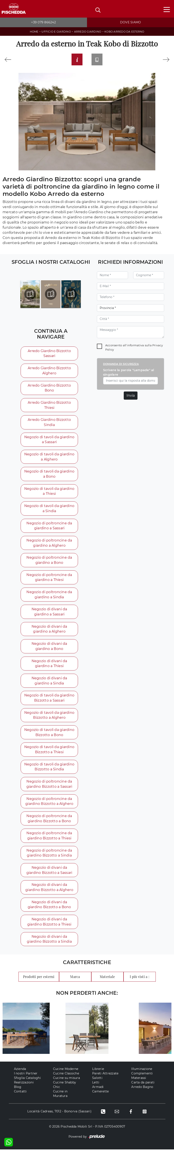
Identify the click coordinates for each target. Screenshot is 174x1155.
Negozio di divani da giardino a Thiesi (49, 666)
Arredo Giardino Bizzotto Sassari (49, 354)
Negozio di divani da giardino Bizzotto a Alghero (49, 892)
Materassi (138, 1083)
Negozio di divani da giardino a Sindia (49, 684)
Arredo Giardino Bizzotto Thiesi (49, 406)
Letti (95, 1088)
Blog (17, 1092)
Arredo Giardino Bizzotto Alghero (49, 371)
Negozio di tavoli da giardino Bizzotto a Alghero (49, 718)
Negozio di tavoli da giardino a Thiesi (49, 493)
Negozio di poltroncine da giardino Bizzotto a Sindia (49, 857)
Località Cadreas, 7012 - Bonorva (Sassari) (59, 1117)
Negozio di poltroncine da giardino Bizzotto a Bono (49, 823)
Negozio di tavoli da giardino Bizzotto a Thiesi (49, 753)
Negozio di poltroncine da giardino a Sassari (49, 527)
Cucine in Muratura (60, 1099)
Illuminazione (141, 1074)
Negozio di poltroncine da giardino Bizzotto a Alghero (49, 805)
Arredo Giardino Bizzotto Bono (49, 389)
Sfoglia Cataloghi (27, 1083)
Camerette (100, 1097)
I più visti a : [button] (139, 982)
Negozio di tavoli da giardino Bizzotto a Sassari (49, 701)
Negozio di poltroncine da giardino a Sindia (49, 597)
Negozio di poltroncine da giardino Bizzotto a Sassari (49, 788)
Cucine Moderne (65, 1074)
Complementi (142, 1079)
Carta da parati (142, 1088)
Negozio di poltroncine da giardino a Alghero (49, 545)
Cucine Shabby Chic (64, 1090)
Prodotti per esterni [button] (39, 982)
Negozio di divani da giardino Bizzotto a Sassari (49, 875)
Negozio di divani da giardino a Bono (49, 649)
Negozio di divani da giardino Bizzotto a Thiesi (49, 927)
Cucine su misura (66, 1083)
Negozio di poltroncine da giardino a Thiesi (49, 580)
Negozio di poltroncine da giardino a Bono (49, 562)
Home (34, 31)
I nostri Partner (26, 1079)
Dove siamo (130, 22)
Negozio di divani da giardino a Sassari (49, 614)
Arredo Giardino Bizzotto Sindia (49, 423)
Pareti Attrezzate (105, 1079)
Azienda (20, 1074)
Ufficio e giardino (56, 31)
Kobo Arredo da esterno (124, 31)
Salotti (97, 1083)
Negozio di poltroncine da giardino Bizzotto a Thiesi (49, 840)
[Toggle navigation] (166, 9)
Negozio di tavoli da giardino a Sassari (49, 441)
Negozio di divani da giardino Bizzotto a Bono (49, 909)
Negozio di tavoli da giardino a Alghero (49, 458)
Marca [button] (75, 982)
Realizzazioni (24, 1088)
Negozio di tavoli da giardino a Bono (49, 475)
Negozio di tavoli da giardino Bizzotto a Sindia (49, 771)
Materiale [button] (107, 982)
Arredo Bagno (142, 1092)
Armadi (98, 1092)
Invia (131, 396)
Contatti (20, 1097)
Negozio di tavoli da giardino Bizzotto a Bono (49, 736)
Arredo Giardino (87, 31)
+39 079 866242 (43, 22)
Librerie (98, 1074)
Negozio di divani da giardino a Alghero (49, 632)
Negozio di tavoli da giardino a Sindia (49, 510)
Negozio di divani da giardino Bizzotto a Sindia (49, 944)
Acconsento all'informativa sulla (134, 348)
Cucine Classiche (66, 1079)
